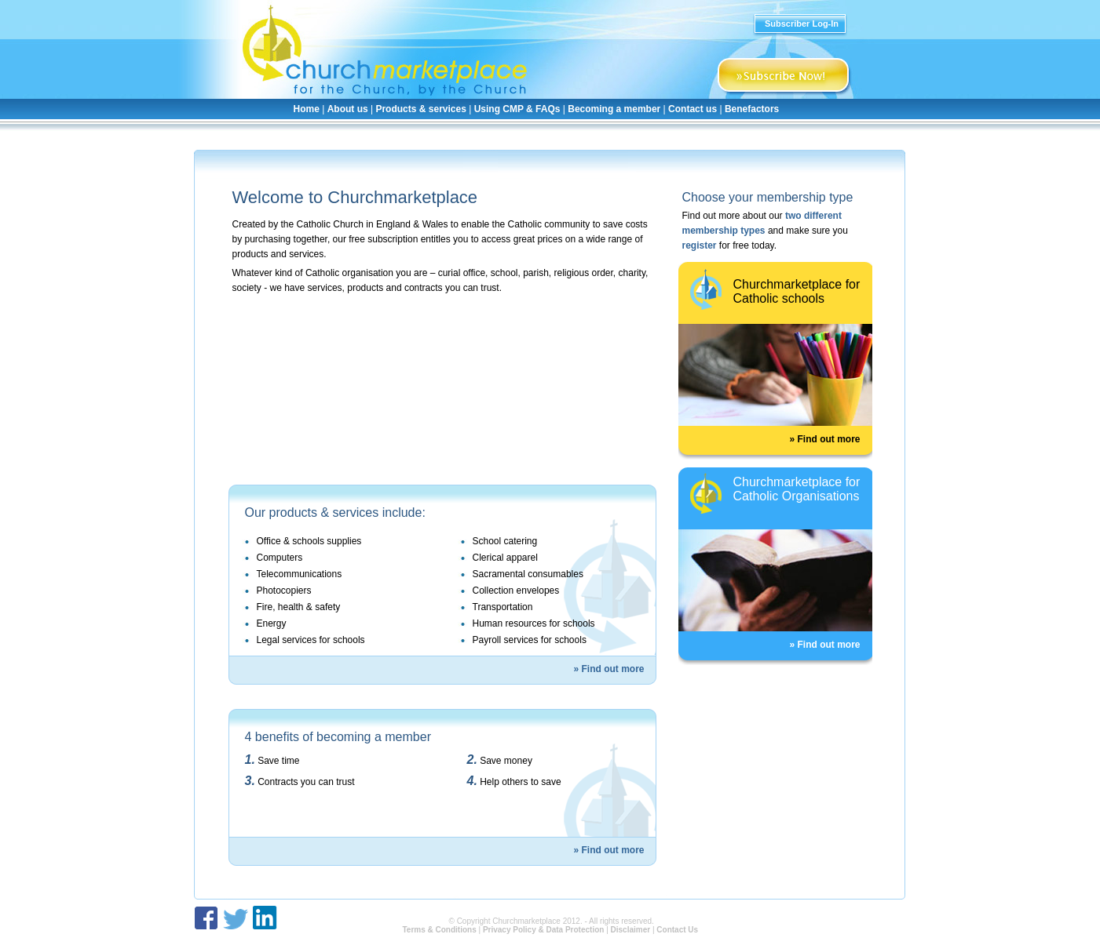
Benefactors (752, 109)
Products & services (420, 109)
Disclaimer (631, 929)
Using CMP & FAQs (517, 109)
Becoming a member (614, 109)
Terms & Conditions (439, 929)
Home (307, 109)
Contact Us (677, 929)
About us (347, 109)
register (699, 245)
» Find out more (609, 668)
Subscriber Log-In (802, 23)
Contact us (692, 109)
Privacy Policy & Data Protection (544, 929)
